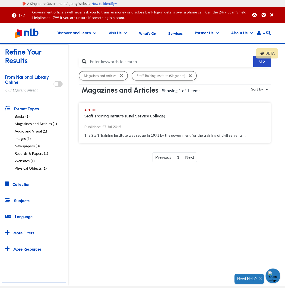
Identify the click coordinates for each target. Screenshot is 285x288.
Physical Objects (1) (31, 168)
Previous (163, 157)
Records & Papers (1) (31, 153)
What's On (147, 34)
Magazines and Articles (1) (36, 123)
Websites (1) (25, 160)
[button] (261, 33)
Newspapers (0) (27, 146)
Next (189, 157)
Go (262, 61)
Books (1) (22, 116)
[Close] (277, 12)
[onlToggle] (58, 84)
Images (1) (23, 138)
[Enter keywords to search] (170, 61)
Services (175, 34)
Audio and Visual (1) (31, 131)
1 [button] (178, 157)
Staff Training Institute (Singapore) (165, 76)
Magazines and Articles (104, 76)
